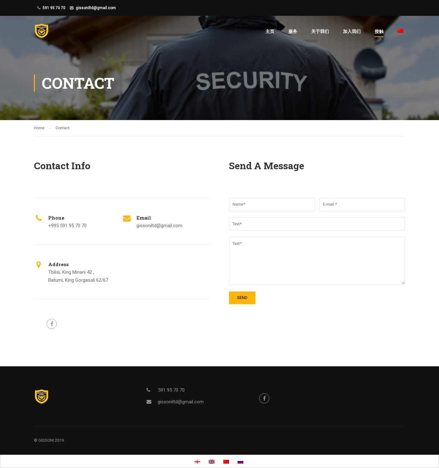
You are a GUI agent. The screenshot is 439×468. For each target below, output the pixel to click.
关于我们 (320, 31)
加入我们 (352, 31)
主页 (269, 31)
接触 (379, 31)
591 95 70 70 (54, 8)
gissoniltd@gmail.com (96, 8)
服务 (292, 31)
